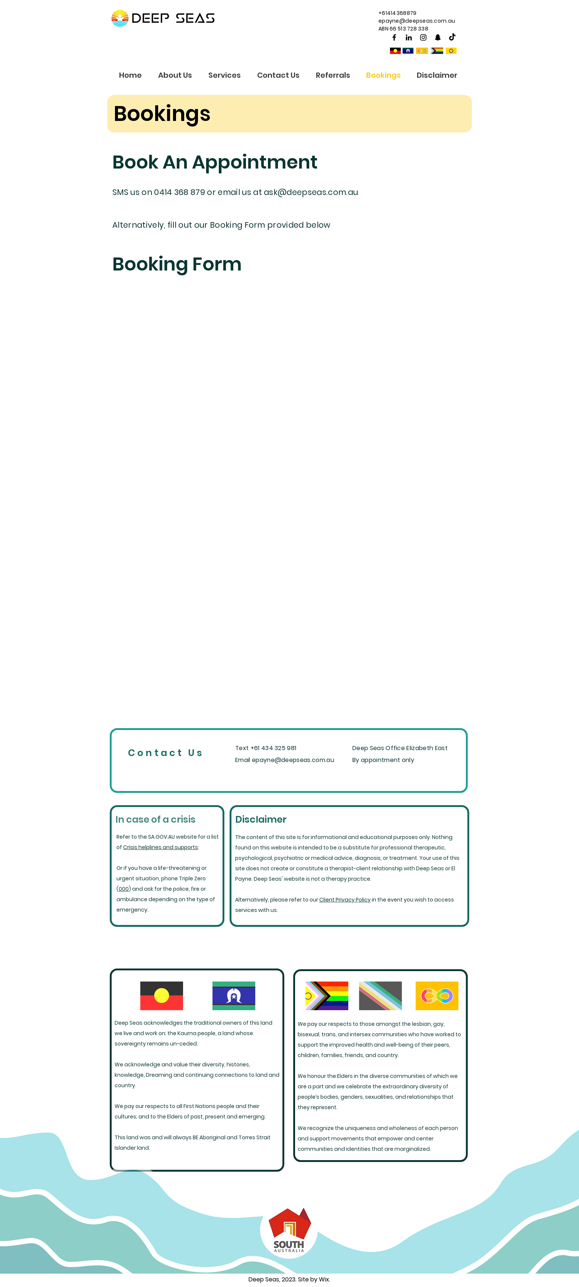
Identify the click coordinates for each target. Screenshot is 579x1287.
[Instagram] (423, 37)
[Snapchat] (438, 37)
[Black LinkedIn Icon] (408, 37)
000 (124, 889)
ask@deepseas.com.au (311, 192)
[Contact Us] (167, 753)
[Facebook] (394, 37)
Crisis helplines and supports (160, 847)
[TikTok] (452, 37)
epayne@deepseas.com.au (416, 21)
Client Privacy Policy (345, 899)
